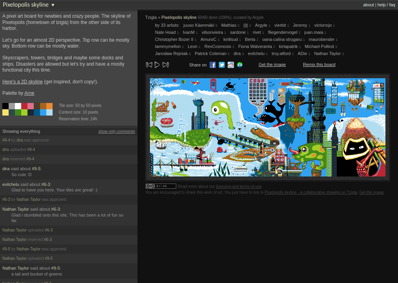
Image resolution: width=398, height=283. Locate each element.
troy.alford (283, 53)
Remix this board (319, 64)
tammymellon (169, 46)
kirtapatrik (290, 46)
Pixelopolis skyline (26, 4)
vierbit (281, 25)
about (368, 4)
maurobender (323, 39)
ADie (304, 53)
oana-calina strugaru (283, 39)
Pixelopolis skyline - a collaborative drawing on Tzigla (311, 192)
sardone (239, 32)
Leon (194, 46)
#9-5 (36, 168)
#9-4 (6, 140)
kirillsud (232, 39)
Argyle (257, 17)
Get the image (272, 64)
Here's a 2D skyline (22, 82)
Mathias (230, 25)
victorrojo (324, 25)
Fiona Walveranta (256, 46)
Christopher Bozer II (176, 39)
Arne (29, 93)
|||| (247, 25)
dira (19, 140)
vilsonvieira (214, 32)
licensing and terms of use (238, 186)
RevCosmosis (219, 46)
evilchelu (10, 184)
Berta (251, 39)
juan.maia (316, 32)
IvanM (190, 32)
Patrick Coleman (212, 53)
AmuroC (210, 39)
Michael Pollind (321, 46)
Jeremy (301, 25)
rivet (258, 32)
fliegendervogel (284, 32)
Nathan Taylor (28, 199)
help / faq (386, 4)
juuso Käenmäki (200, 25)
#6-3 (46, 184)
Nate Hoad (167, 32)
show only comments (117, 131)
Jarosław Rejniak (173, 53)
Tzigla (151, 17)
